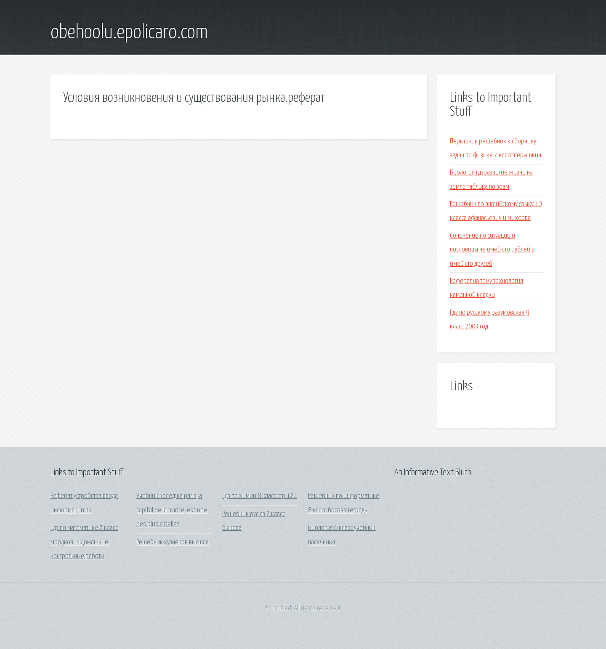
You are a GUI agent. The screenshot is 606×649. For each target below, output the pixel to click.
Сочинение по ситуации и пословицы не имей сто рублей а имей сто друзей (492, 250)
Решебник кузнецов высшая (172, 542)
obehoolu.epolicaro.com (129, 32)
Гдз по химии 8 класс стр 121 (259, 496)
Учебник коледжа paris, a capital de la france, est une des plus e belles (171, 510)
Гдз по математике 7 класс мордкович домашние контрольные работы (84, 542)
